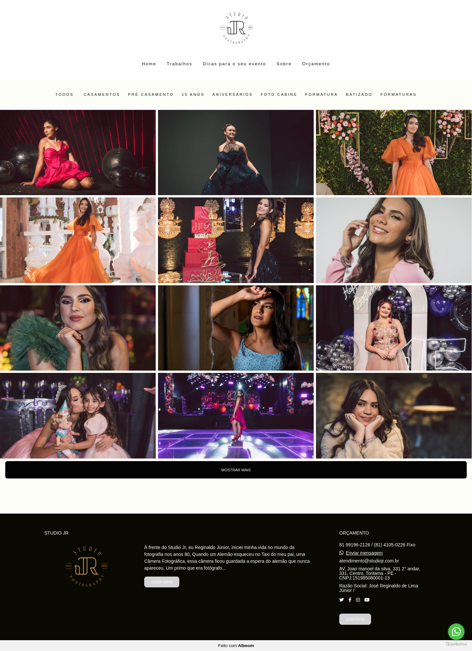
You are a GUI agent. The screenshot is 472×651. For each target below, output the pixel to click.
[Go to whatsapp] (456, 631)
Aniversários (232, 94)
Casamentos (102, 94)
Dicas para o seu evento (234, 63)
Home (149, 63)
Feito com (236, 645)
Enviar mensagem (364, 553)
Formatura (321, 94)
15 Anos (193, 94)
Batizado (359, 94)
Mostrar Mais (236, 470)
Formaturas (399, 94)
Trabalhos (179, 63)
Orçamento (316, 63)
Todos (64, 94)
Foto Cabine (279, 94)
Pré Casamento (151, 94)
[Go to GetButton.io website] (456, 644)
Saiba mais (161, 582)
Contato (355, 619)
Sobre (284, 63)
